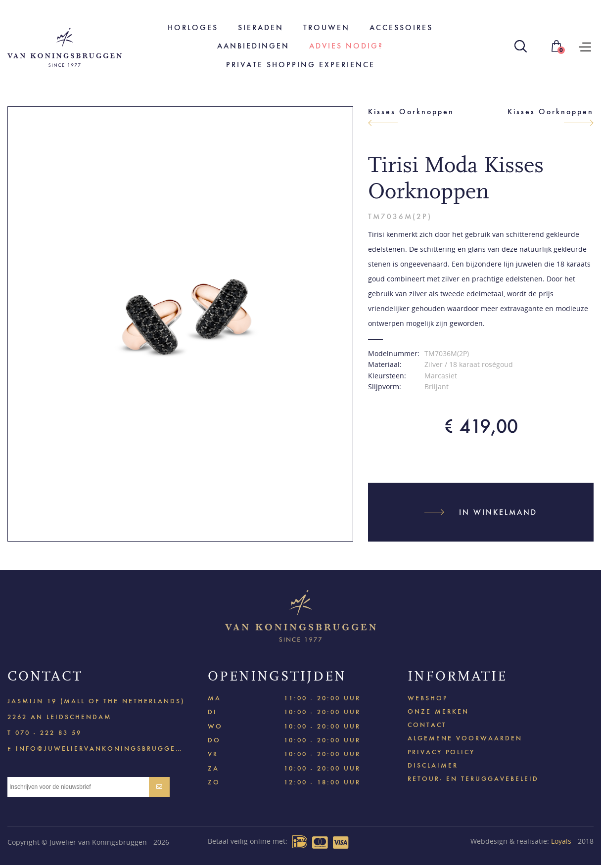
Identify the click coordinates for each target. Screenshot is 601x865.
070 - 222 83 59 (48, 732)
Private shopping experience (300, 64)
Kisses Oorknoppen (411, 111)
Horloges (193, 27)
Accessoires (401, 27)
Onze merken (438, 711)
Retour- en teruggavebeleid (473, 778)
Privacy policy (441, 752)
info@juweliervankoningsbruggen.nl (99, 748)
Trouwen (326, 27)
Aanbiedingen (253, 45)
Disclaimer (433, 765)
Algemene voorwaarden (465, 738)
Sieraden (260, 27)
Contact (427, 724)
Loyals (561, 841)
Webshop (428, 698)
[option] (180, 323)
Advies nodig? (346, 45)
